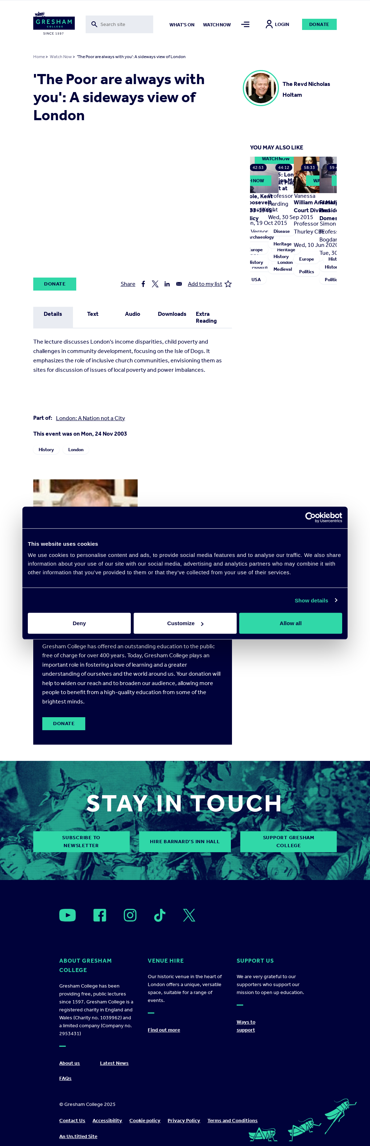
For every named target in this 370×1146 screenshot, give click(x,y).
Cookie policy (144, 1120)
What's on (181, 24)
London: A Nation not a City (90, 418)
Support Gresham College (288, 842)
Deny (79, 623)
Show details (311, 600)
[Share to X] (155, 283)
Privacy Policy (184, 1120)
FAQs (65, 1078)
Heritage (283, 244)
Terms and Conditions (232, 1120)
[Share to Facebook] (143, 283)
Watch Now (61, 56)
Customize (185, 623)
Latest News (114, 1063)
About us (69, 1063)
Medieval (283, 269)
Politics (306, 271)
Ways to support (246, 1026)
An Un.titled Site (78, 1136)
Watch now (217, 24)
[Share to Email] (179, 283)
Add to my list (210, 284)
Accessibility (107, 1120)
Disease (282, 231)
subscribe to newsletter (81, 842)
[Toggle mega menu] (245, 24)
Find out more (164, 1030)
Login (277, 24)
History (46, 449)
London (75, 449)
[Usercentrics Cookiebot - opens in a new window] (310, 517)
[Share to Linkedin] (167, 283)
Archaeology (261, 237)
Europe (255, 249)
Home (39, 56)
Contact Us (72, 1120)
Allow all (291, 623)
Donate (319, 24)
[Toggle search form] (120, 24)
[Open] (67, 915)
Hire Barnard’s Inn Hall (185, 841)
